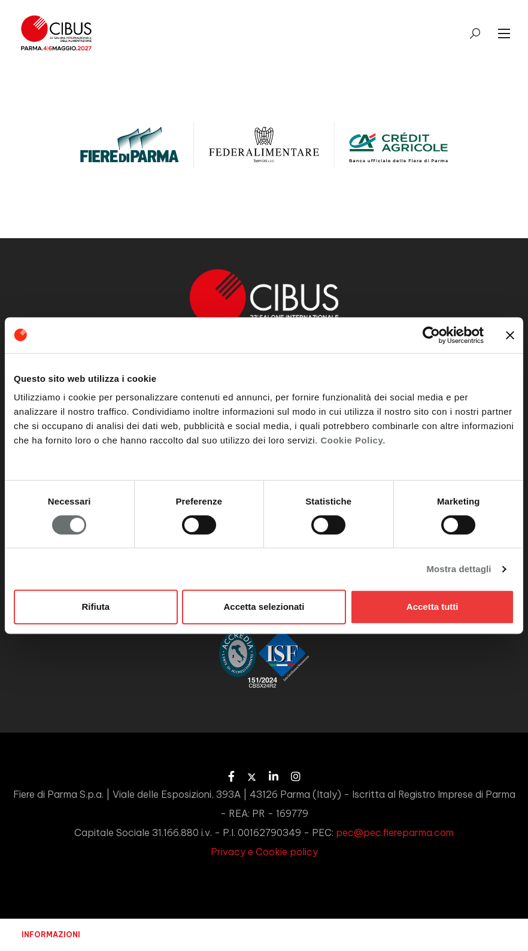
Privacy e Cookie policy (264, 852)
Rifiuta (95, 606)
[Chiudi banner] (510, 335)
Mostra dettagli (458, 569)
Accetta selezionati (263, 606)
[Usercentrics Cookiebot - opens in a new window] (431, 335)
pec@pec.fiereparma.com (395, 832)
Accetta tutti (432, 606)
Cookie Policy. (352, 440)
